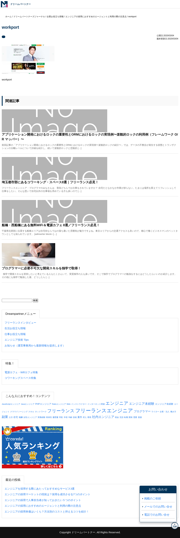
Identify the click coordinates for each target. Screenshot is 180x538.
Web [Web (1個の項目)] (68, 404)
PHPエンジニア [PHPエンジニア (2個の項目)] (43, 404)
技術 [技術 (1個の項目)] (75, 417)
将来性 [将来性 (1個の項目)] (49, 417)
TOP (175, 526)
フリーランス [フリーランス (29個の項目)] (61, 410)
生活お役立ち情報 (15, 328)
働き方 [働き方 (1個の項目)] (173, 412)
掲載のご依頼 (152, 498)
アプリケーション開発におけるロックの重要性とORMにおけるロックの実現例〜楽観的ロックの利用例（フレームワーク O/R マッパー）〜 (90, 137)
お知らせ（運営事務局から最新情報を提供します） (35, 345)
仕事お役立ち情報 (15, 334)
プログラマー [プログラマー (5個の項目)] (142, 411)
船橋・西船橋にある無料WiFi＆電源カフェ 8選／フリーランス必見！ (51, 225)
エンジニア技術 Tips (17, 339)
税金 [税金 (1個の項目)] (117, 417)
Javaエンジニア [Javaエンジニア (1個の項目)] (28, 404)
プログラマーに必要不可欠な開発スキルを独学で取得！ (41, 268)
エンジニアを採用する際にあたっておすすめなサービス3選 (40, 488)
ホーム (8, 16)
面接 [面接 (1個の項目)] (140, 417)
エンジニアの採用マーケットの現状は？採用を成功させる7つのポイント (47, 494)
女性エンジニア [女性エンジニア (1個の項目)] (30, 417)
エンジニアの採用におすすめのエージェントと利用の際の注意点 (43, 505)
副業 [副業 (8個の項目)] (5, 417)
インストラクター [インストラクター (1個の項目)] (79, 404)
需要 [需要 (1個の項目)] (135, 417)
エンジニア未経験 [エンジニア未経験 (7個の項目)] (141, 403)
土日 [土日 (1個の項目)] (11, 417)
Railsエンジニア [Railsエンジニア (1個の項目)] (59, 404)
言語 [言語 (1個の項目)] (121, 417)
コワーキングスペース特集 (20, 377)
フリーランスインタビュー (20, 322)
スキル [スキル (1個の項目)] (31, 412)
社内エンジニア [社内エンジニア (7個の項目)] (103, 417)
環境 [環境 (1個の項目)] (89, 417)
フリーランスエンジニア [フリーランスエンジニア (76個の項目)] (104, 410)
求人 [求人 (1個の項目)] (85, 417)
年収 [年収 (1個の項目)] (66, 417)
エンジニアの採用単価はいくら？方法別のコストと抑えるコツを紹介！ (47, 511)
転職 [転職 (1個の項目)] (126, 417)
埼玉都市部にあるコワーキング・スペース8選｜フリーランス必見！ (50, 182)
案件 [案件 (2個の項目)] (80, 417)
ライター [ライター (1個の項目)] (155, 412)
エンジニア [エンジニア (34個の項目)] (116, 403)
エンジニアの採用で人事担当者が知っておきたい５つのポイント (43, 500)
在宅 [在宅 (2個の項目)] (15, 417)
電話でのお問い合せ (156, 514)
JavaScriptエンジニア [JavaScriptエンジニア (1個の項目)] (11, 404)
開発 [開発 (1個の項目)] (131, 417)
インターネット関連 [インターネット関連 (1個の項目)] (96, 404)
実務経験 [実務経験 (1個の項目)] (41, 417)
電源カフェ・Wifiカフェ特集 (21, 372)
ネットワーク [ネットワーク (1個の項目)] (41, 412)
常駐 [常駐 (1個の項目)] (61, 417)
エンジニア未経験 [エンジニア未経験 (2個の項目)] (164, 404)
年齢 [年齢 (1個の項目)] (70, 417)
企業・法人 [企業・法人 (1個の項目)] (164, 412)
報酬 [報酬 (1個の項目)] (21, 417)
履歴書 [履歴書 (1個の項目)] (55, 417)
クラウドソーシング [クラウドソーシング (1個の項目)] (19, 412)
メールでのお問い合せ (158, 506)
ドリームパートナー (83, 532)
